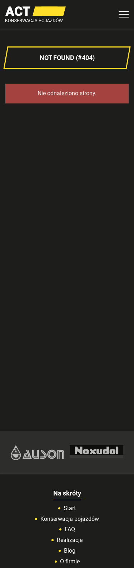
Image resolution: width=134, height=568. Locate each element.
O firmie (70, 561)
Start (70, 508)
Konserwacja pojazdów (69, 518)
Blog (69, 550)
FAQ (70, 529)
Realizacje (70, 540)
